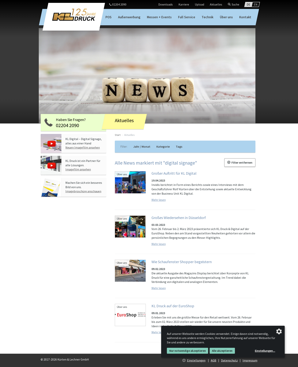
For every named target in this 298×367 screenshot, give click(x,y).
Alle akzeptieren (222, 351)
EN (256, 4)
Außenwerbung (129, 17)
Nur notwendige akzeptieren (187, 351)
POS (108, 17)
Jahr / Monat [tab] (141, 146)
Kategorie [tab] (163, 146)
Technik (207, 17)
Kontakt (245, 17)
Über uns (226, 17)
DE (248, 4)
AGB (213, 360)
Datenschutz (229, 360)
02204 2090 (117, 4)
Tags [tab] (179, 146)
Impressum (250, 360)
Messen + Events (159, 17)
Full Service (186, 17)
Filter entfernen (239, 162)
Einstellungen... (265, 351)
